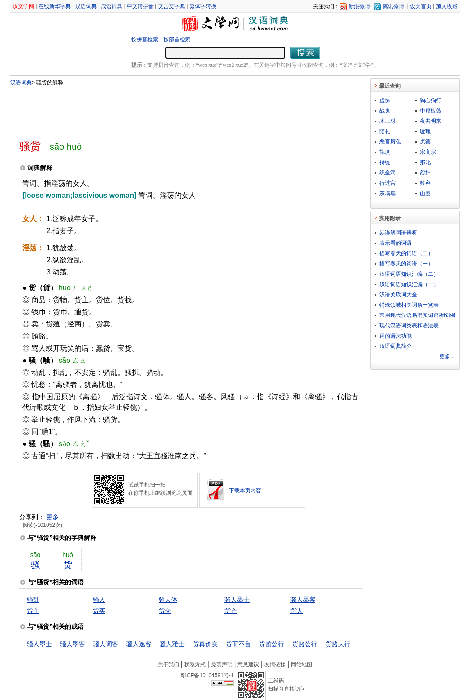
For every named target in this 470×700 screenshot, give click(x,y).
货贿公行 (271, 644)
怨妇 (425, 173)
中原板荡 (430, 111)
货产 (230, 610)
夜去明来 (430, 121)
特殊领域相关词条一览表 (409, 305)
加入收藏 (446, 6)
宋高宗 (428, 152)
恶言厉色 (390, 142)
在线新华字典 (55, 6)
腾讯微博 (393, 6)
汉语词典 (86, 6)
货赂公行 (304, 644)
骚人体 (168, 599)
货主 (33, 610)
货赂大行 (337, 644)
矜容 (425, 183)
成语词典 (111, 6)
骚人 (99, 599)
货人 (296, 610)
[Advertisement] (176, 109)
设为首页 (420, 6)
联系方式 (195, 664)
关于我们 (168, 664)
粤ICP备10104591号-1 (206, 675)
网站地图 (301, 664)
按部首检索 (177, 39)
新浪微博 (359, 6)
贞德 (425, 142)
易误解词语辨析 (398, 233)
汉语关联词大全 (398, 294)
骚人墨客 (302, 599)
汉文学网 (23, 6)
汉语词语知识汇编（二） (409, 274)
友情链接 (275, 664)
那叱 (425, 162)
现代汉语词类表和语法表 (409, 325)
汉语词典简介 (395, 346)
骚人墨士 (237, 599)
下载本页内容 (245, 490)
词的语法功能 (395, 336)
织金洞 (387, 173)
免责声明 (222, 664)
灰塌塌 (387, 193)
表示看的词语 (395, 243)
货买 (99, 610)
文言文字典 (171, 6)
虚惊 (384, 100)
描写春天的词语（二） (406, 253)
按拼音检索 (144, 39)
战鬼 (384, 111)
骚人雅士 (172, 644)
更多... (447, 356)
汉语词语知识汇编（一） (409, 284)
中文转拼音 (140, 6)
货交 (165, 610)
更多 (52, 517)
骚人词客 (105, 644)
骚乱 (33, 599)
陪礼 (384, 131)
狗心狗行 (430, 100)
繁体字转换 (203, 6)
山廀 (425, 193)
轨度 (384, 152)
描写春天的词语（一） (406, 264)
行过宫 (387, 183)
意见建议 (248, 664)
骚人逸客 (138, 644)
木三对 (387, 121)
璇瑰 (425, 131)
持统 (384, 162)
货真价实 (205, 644)
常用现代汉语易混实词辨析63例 (417, 315)
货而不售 (238, 644)
